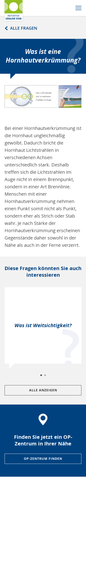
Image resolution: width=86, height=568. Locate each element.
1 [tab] (41, 375)
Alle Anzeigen (43, 390)
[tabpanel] (43, 328)
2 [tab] (45, 375)
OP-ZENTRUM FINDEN (43, 458)
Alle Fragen (20, 28)
